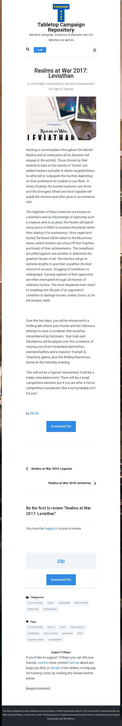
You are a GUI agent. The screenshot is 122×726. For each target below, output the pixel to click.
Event (51, 603)
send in (43, 663)
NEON (34, 413)
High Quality (77, 627)
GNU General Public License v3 (18, 714)
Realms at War (35, 640)
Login (40, 49)
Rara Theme (88, 714)
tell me (74, 663)
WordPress (69, 718)
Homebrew (64, 603)
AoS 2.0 (51, 627)
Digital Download (69, 714)
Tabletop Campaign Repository (61, 27)
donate (55, 668)
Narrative (33, 609)
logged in (51, 528)
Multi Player (81, 603)
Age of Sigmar (35, 603)
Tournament (50, 609)
